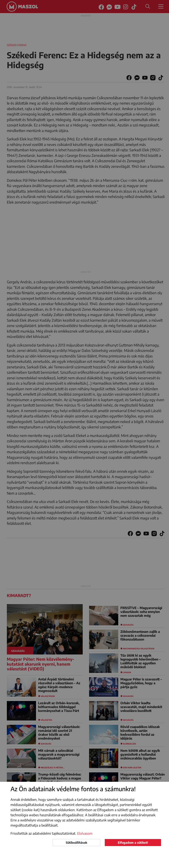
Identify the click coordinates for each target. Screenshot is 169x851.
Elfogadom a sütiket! (133, 842)
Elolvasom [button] (85, 833)
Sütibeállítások (76, 842)
